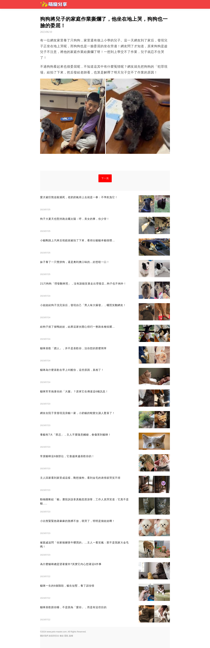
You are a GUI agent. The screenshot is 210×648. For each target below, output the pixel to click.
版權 (71, 636)
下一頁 (105, 178)
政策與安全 (54, 636)
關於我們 (44, 636)
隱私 (66, 636)
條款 (62, 636)
